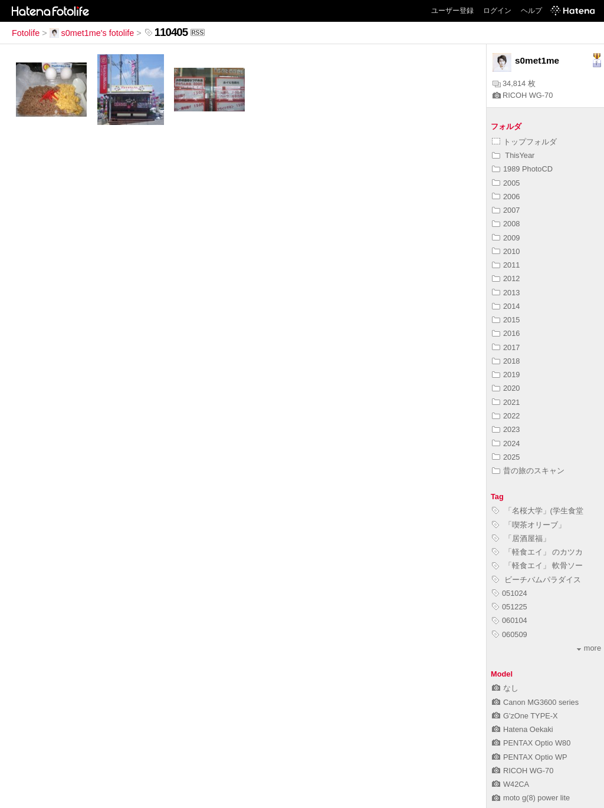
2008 (506, 223)
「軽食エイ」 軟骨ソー (537, 565)
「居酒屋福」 (521, 538)
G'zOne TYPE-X (525, 715)
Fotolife (26, 33)
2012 (506, 278)
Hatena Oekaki (522, 729)
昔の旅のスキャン (528, 470)
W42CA (510, 784)
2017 (506, 347)
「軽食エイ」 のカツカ (537, 552)
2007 (506, 210)
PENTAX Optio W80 (531, 742)
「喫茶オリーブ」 (529, 524)
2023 (506, 429)
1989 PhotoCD (522, 168)
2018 (506, 361)
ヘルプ (531, 10)
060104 (509, 620)
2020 (506, 388)
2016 (506, 333)
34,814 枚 (514, 83)
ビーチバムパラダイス (536, 579)
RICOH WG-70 (523, 95)
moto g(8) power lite (531, 797)
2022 (506, 415)
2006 (506, 196)
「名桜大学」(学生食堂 (537, 510)
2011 (506, 264)
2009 (506, 237)
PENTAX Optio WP (529, 757)
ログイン (497, 10)
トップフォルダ (524, 141)
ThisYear (513, 155)
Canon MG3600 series (535, 702)
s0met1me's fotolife (92, 33)
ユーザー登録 (452, 10)
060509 (509, 634)
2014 (506, 306)
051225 (509, 606)
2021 (506, 402)
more (589, 648)
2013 (506, 292)
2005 (506, 183)
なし (505, 688)
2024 (506, 443)
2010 (506, 251)
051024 (509, 593)
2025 (506, 457)
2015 (506, 319)
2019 (506, 374)
